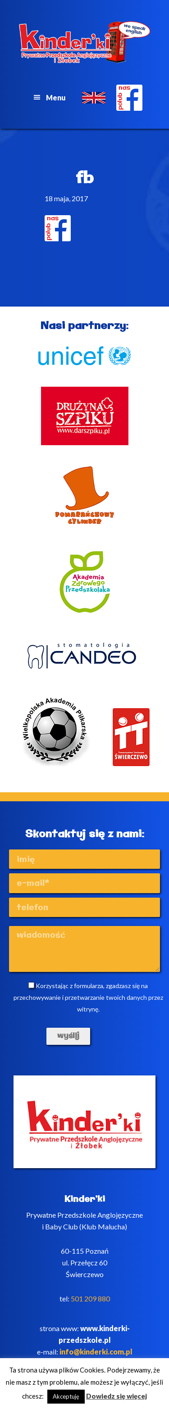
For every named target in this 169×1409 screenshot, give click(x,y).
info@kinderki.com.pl (95, 1351)
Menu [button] (56, 97)
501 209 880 (90, 1298)
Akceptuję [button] (66, 1396)
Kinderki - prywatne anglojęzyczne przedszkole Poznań (85, 42)
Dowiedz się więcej (116, 1396)
